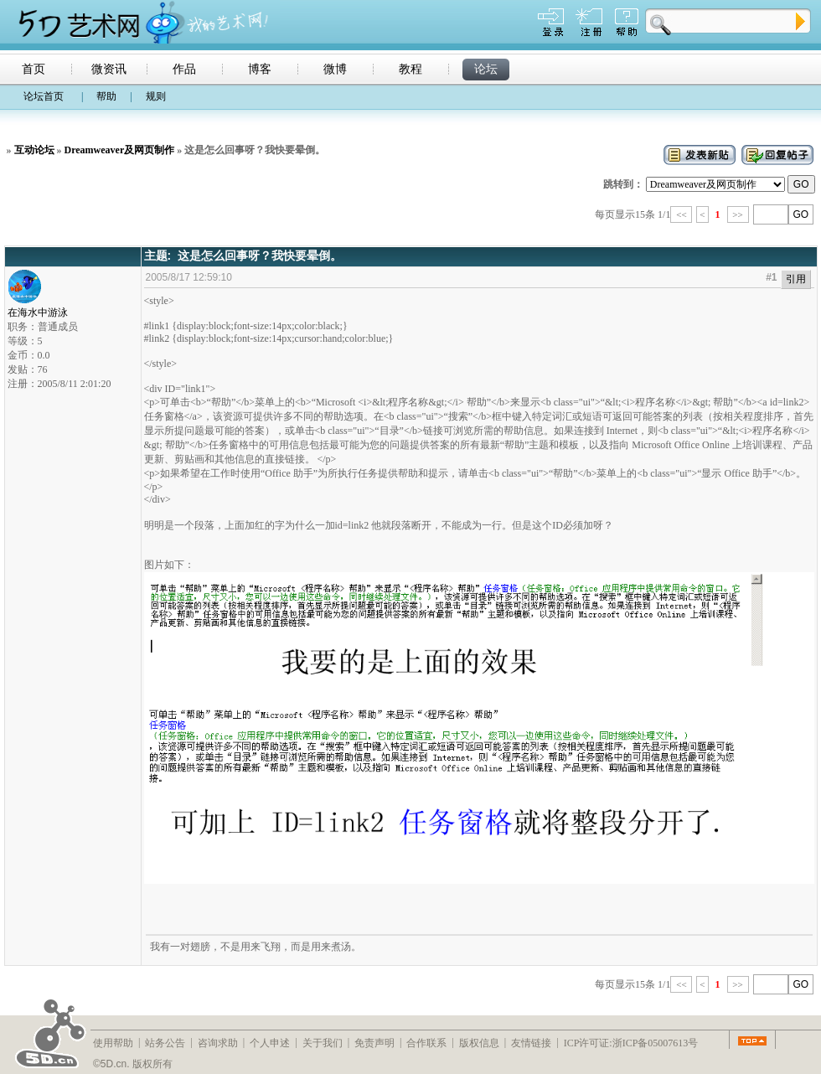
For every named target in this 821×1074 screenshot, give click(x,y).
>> (738, 214)
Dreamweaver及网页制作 (120, 150)
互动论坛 (34, 150)
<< (681, 214)
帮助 (106, 96)
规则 (156, 96)
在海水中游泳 (38, 307)
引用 (796, 279)
